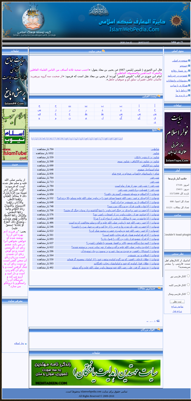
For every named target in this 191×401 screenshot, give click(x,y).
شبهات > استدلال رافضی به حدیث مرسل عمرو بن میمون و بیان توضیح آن (120, 251)
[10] (66, 138)
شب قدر (154, 177)
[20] (116, 138)
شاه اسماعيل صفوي (148, 169)
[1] (33, 138)
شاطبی (155, 149)
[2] (37, 138)
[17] (101, 138)
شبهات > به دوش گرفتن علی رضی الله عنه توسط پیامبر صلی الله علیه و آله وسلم (115, 267)
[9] (62, 138)
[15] (91, 138)
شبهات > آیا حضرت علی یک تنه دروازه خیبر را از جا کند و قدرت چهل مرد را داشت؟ (115, 226)
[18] (106, 138)
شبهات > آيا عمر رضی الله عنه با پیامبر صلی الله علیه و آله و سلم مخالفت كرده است (114, 222)
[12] (76, 138)
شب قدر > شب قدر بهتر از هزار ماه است (137, 185)
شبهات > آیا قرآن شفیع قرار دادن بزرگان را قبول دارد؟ (130, 238)
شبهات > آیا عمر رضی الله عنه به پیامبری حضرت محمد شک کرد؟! (124, 230)
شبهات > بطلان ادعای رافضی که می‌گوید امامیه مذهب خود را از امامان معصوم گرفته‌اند (113, 259)
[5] (47, 138)
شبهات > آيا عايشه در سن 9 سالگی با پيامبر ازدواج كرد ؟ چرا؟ (126, 218)
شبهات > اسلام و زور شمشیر (143, 255)
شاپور (156, 153)
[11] (71, 138)
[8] (58, 138)
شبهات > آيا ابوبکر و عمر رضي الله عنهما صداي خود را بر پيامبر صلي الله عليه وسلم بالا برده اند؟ (108, 198)
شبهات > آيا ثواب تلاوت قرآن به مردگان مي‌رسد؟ (133, 206)
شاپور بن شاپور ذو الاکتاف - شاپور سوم (138, 161)
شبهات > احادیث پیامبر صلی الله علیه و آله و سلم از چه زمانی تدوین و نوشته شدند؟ (115, 247)
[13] (81, 138)
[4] (44, 138)
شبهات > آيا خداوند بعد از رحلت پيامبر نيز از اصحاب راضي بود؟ (126, 214)
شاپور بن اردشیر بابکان (146, 157)
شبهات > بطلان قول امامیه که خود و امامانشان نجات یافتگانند (126, 263)
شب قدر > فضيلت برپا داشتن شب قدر (138, 189)
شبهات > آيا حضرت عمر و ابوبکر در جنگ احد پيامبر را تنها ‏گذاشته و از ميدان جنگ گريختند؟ (111, 210)
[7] (55, 138)
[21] (121, 138)
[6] (51, 138)
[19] (111, 138)
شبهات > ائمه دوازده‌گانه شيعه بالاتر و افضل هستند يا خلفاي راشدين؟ (122, 243)
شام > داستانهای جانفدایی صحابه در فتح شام (135, 173)
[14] (86, 138)
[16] (96, 138)
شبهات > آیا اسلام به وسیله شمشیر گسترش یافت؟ (131, 194)
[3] (40, 138)
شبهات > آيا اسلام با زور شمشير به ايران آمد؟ (135, 202)
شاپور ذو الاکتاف (150, 165)
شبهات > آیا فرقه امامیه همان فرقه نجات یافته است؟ (130, 234)
